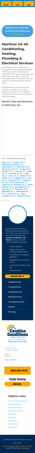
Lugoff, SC (6, 185)
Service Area (13, 424)
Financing (12, 417)
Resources (12, 414)
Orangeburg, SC (21, 187)
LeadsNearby (25, 448)
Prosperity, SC (20, 189)
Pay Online (12, 421)
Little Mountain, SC (17, 182)
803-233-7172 (19, 370)
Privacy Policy (20, 446)
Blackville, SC (22, 167)
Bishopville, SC (8, 167)
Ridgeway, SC (7, 191)
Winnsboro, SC (23, 196)
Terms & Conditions (8, 446)
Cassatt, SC (6, 171)
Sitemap (29, 446)
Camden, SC (24, 169)
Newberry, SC (19, 185)
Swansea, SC (12, 194)
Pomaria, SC (6, 189)
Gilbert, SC (6, 178)
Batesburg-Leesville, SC (11, 165)
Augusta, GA (18, 162)
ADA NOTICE (17, 443)
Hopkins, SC (19, 178)
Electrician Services (15, 411)
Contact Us (12, 427)
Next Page (6, 200)
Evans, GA (13, 176)
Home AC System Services (18, 401)
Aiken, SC (5, 162)
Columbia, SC (13, 173)
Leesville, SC (13, 180)
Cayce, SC (18, 171)
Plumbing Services (15, 407)
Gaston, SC (24, 176)
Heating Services (14, 404)
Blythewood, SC (8, 169)
